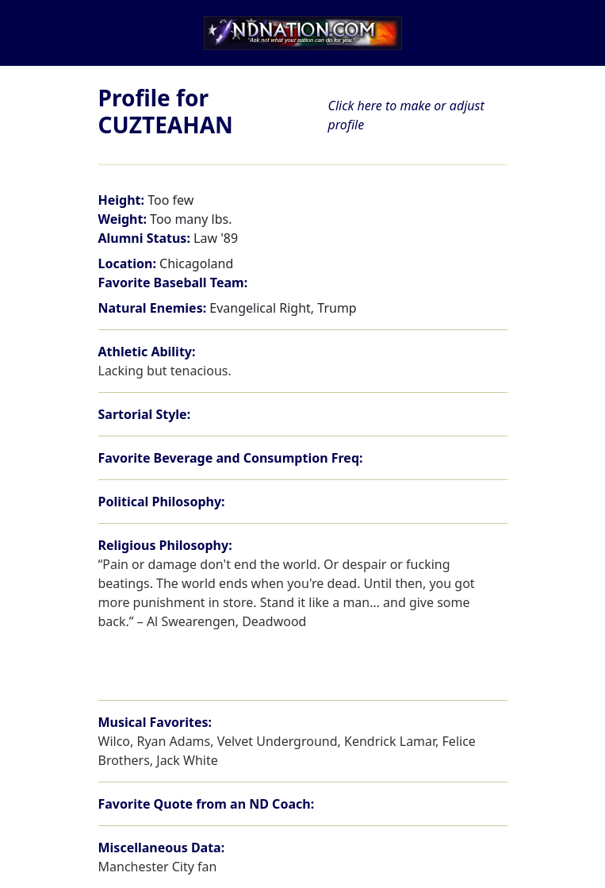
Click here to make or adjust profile (406, 115)
